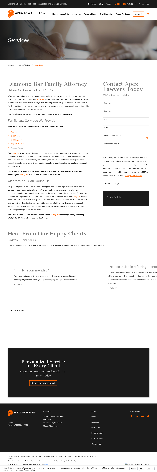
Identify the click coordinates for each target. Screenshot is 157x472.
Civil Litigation (97, 438)
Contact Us (96, 444)
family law (40, 99)
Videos (109, 4)
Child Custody (17, 136)
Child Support (16, 140)
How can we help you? (112, 144)
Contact (138, 14)
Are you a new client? (112, 136)
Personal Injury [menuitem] (90, 14)
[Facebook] (131, 416)
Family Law (95, 427)
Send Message (112, 183)
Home (93, 416)
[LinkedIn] (142, 416)
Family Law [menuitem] (76, 14)
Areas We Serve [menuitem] (123, 14)
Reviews (92, 4)
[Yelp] (137, 416)
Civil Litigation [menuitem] (106, 14)
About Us (95, 422)
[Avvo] (148, 416)
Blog (101, 4)
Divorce (14, 132)
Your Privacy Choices (38, 464)
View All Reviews (18, 310)
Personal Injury (97, 433)
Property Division (18, 144)
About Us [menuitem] (64, 14)
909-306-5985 (138, 4)
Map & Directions (50, 426)
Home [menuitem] (55, 14)
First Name (108, 103)
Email (106, 127)
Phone (106, 119)
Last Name (108, 111)
